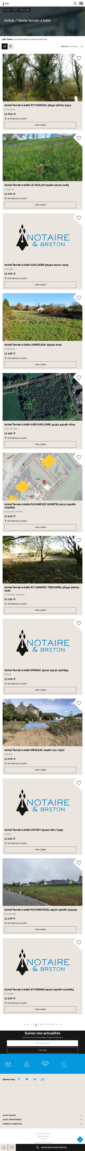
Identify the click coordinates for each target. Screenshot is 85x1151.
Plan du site (43, 1138)
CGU (43, 1141)
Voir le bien (40, 125)
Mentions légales (43, 1136)
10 (53, 1024)
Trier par (64, 46)
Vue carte (10, 46)
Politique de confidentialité (43, 1143)
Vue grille (5, 46)
